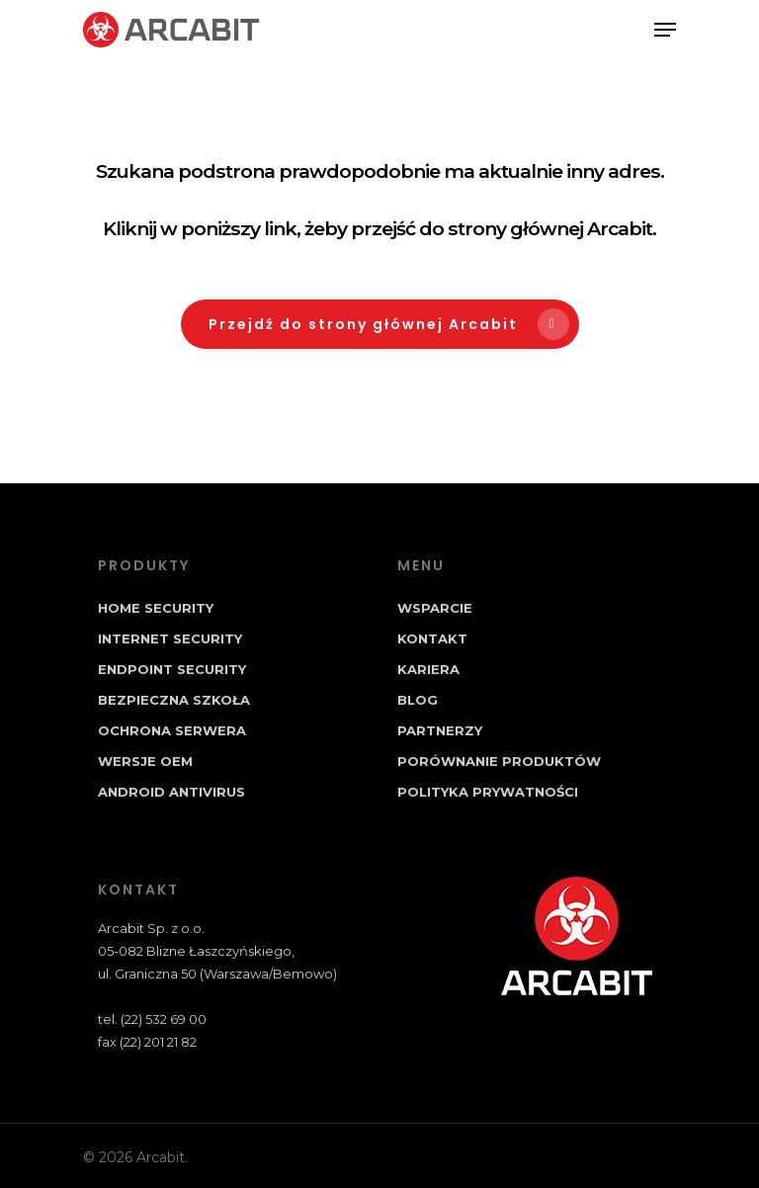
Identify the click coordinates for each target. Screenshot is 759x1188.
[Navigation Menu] (665, 30)
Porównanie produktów (499, 761)
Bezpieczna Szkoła (174, 700)
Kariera (428, 669)
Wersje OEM (145, 761)
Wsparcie (434, 608)
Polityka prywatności (487, 792)
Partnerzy (439, 730)
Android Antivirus (171, 792)
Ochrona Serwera (172, 730)
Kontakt (432, 638)
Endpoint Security (172, 669)
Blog (417, 700)
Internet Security (170, 638)
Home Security (155, 608)
